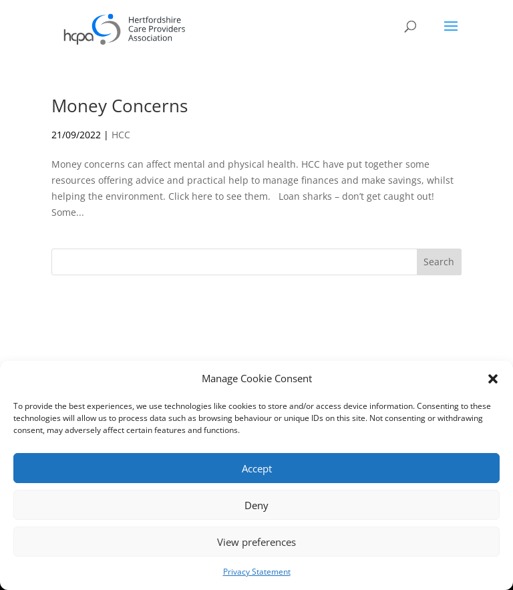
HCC (121, 134)
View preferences (256, 542)
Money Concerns (119, 106)
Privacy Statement (257, 571)
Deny (256, 505)
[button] (493, 379)
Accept (257, 468)
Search (438, 261)
